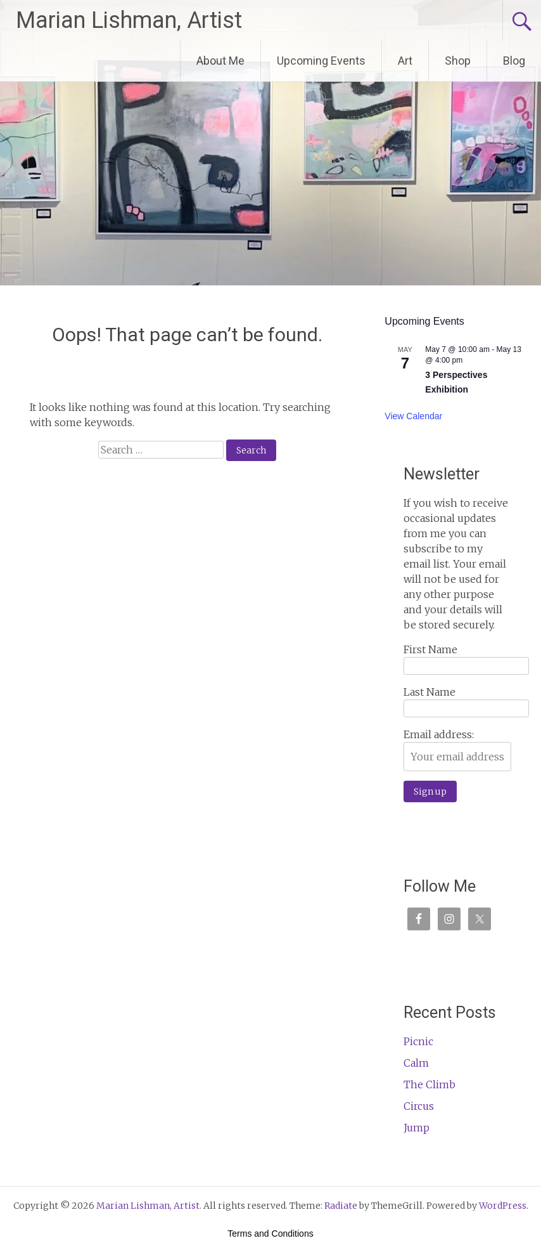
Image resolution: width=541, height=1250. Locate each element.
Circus (419, 1106)
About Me (220, 60)
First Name (430, 649)
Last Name (429, 692)
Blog (514, 60)
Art (405, 60)
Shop (458, 60)
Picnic (418, 1041)
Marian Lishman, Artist (129, 20)
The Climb (429, 1084)
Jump (417, 1127)
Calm (416, 1063)
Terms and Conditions (270, 1233)
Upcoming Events (321, 60)
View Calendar (413, 416)
